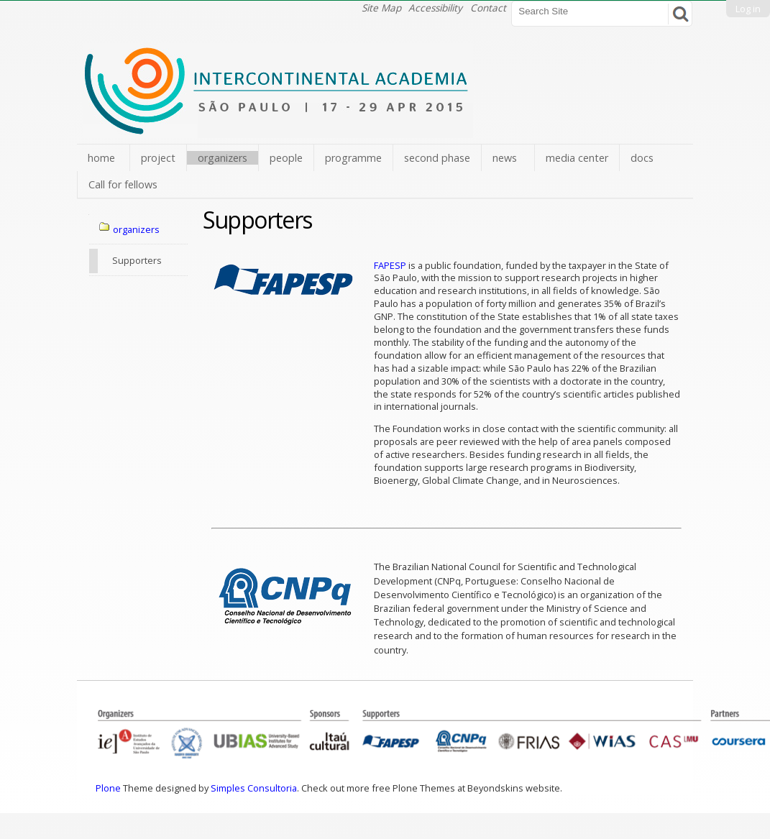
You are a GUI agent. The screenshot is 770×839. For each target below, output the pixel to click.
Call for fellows (122, 184)
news (504, 158)
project (158, 158)
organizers (222, 158)
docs (642, 158)
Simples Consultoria (254, 787)
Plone (108, 787)
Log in (748, 8)
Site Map (381, 7)
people (286, 158)
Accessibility (435, 7)
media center (577, 158)
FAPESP (390, 265)
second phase (437, 158)
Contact (488, 7)
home (101, 158)
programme (353, 158)
